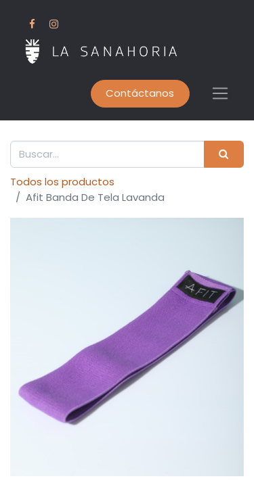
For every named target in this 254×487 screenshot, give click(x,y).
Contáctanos (140, 93)
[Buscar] (224, 154)
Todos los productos (62, 182)
